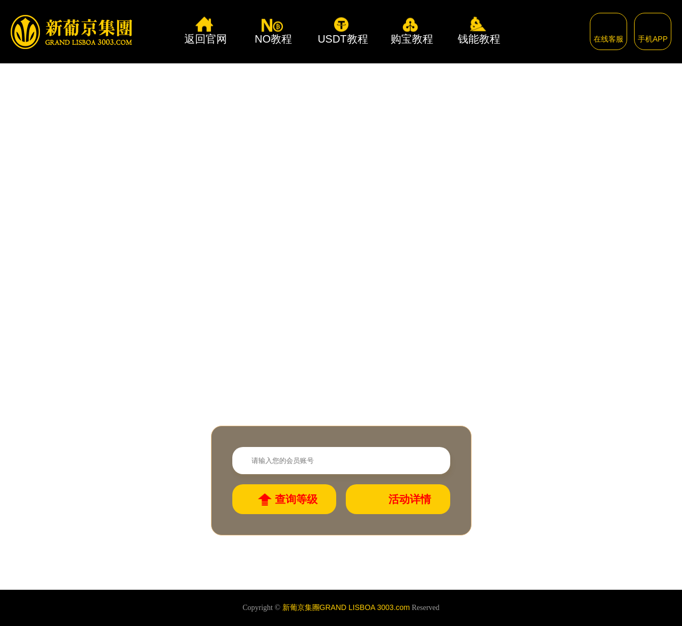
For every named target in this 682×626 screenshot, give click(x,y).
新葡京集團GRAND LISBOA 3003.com (346, 607)
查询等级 (296, 499)
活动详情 (409, 499)
